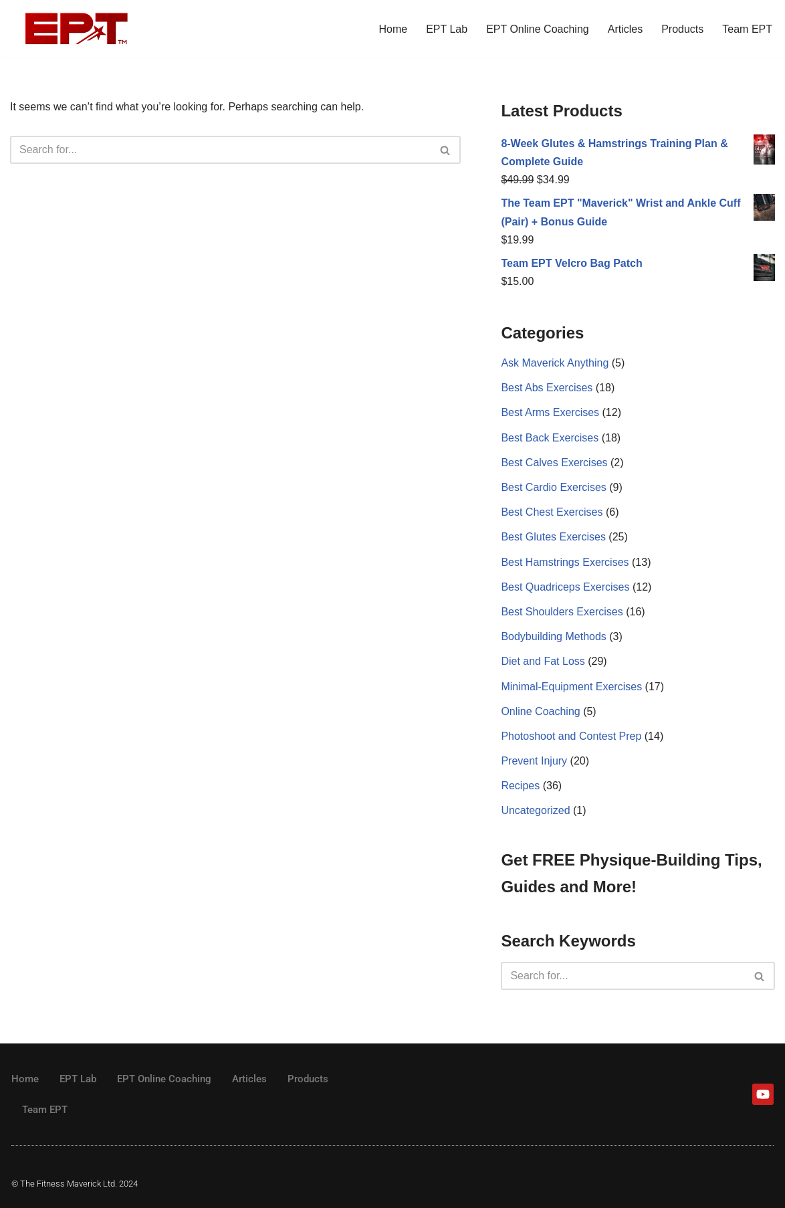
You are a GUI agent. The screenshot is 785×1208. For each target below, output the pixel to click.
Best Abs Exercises (546, 387)
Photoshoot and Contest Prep (571, 736)
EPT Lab (446, 29)
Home (392, 29)
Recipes (520, 785)
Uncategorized (535, 810)
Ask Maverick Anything (554, 363)
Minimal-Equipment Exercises (571, 686)
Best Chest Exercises (551, 512)
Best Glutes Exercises (553, 536)
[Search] (220, 150)
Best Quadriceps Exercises (565, 587)
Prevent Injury (534, 761)
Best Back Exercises (549, 437)
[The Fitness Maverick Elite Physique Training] (77, 28)
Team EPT (747, 29)
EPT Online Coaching (537, 29)
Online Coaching (540, 711)
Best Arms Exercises (550, 412)
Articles (625, 29)
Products (682, 29)
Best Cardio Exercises (553, 487)
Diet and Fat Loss (542, 661)
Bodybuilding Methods (553, 636)
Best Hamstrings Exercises (565, 562)
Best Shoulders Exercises (562, 611)
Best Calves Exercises (554, 462)
